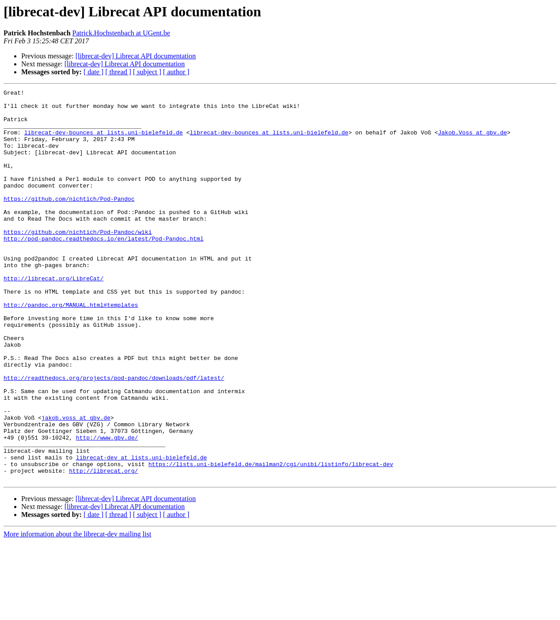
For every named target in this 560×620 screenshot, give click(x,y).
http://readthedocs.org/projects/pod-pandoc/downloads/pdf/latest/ (114, 436)
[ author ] (176, 72)
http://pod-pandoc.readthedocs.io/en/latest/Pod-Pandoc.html (103, 269)
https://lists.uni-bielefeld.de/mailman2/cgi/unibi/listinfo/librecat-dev (271, 539)
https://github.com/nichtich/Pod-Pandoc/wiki (78, 261)
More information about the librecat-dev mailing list (77, 612)
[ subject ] (147, 72)
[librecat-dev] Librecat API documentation (136, 56)
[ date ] (93, 72)
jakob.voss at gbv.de (76, 484)
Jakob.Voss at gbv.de (472, 141)
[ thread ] (118, 72)
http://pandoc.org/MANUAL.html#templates (71, 348)
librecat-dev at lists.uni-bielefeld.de (141, 532)
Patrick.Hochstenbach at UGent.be (121, 33)
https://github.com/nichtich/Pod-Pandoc (69, 221)
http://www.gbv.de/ (107, 508)
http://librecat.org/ (103, 547)
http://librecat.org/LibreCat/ (53, 317)
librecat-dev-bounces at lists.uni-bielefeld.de (103, 141)
